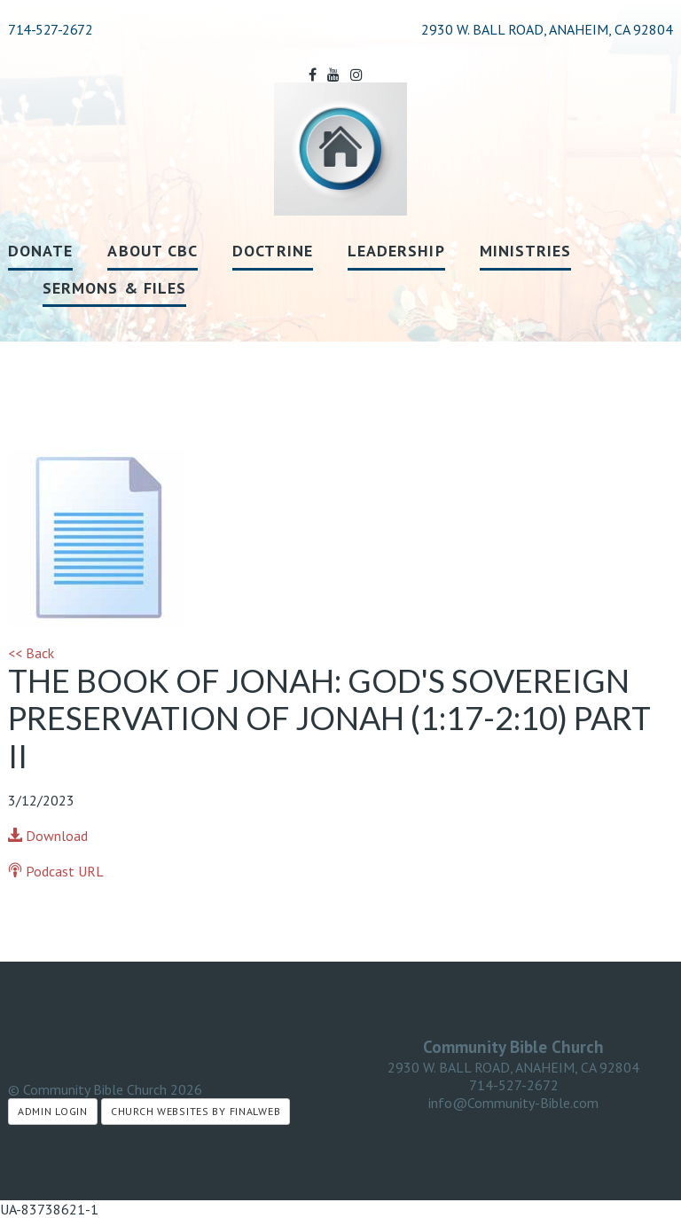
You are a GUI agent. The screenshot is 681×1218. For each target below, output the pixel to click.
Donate (40, 250)
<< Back (31, 653)
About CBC (152, 250)
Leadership (396, 250)
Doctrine (272, 250)
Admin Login (53, 1111)
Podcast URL (56, 871)
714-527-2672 (50, 29)
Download (48, 836)
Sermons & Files (114, 288)
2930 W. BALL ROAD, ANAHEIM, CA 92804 (513, 1067)
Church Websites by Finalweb (195, 1111)
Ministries (526, 250)
